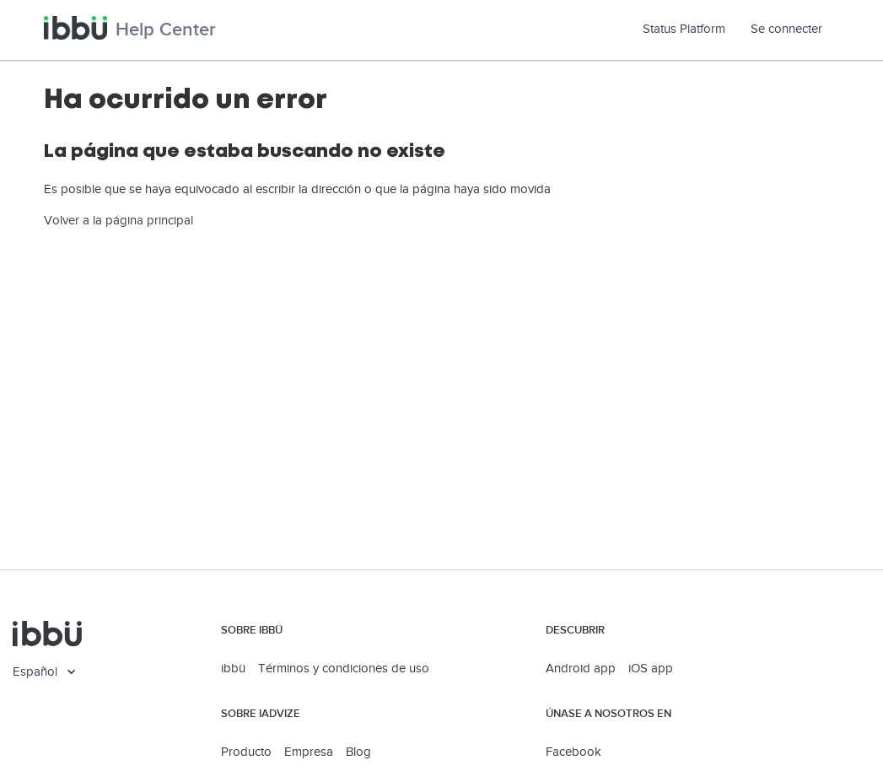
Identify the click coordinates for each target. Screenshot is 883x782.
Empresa (308, 752)
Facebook (573, 752)
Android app (581, 668)
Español (37, 672)
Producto (246, 752)
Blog (358, 752)
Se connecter (786, 29)
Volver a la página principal (118, 220)
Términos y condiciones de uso (343, 668)
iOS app (650, 668)
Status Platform (690, 29)
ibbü (233, 668)
